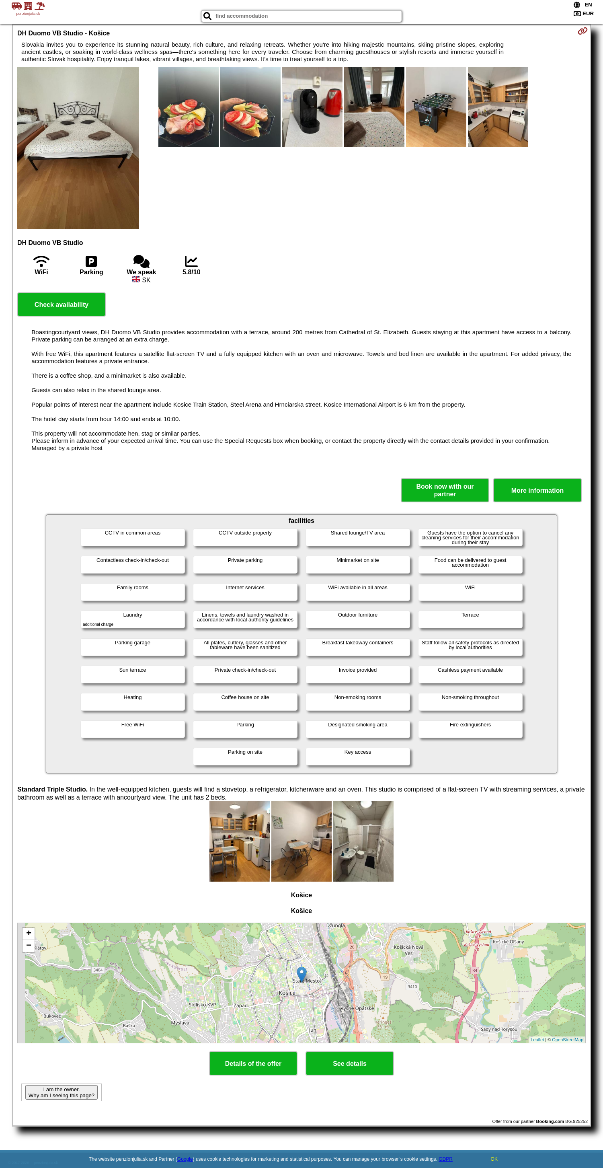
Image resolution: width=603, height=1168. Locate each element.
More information (537, 490)
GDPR (446, 1159)
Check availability (61, 304)
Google (185, 1159)
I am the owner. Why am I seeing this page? (61, 1092)
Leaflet (537, 1039)
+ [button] (28, 934)
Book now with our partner (445, 490)
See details (350, 1063)
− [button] (28, 946)
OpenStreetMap (567, 1039)
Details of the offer (253, 1063)
